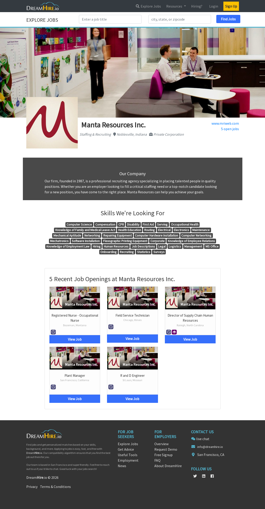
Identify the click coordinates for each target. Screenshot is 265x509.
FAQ (157, 460)
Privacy (31, 486)
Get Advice (126, 449)
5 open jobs (230, 129)
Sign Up (231, 6)
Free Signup (163, 454)
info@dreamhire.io (210, 447)
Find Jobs (228, 19)
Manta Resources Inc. (81, 304)
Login (213, 6)
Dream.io (34, 453)
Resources (174, 6)
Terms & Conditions (55, 486)
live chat (202, 438)
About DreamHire (168, 465)
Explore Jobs (148, 6)
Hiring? (196, 6)
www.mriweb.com (225, 123)
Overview (161, 444)
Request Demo (165, 449)
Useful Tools (127, 454)
